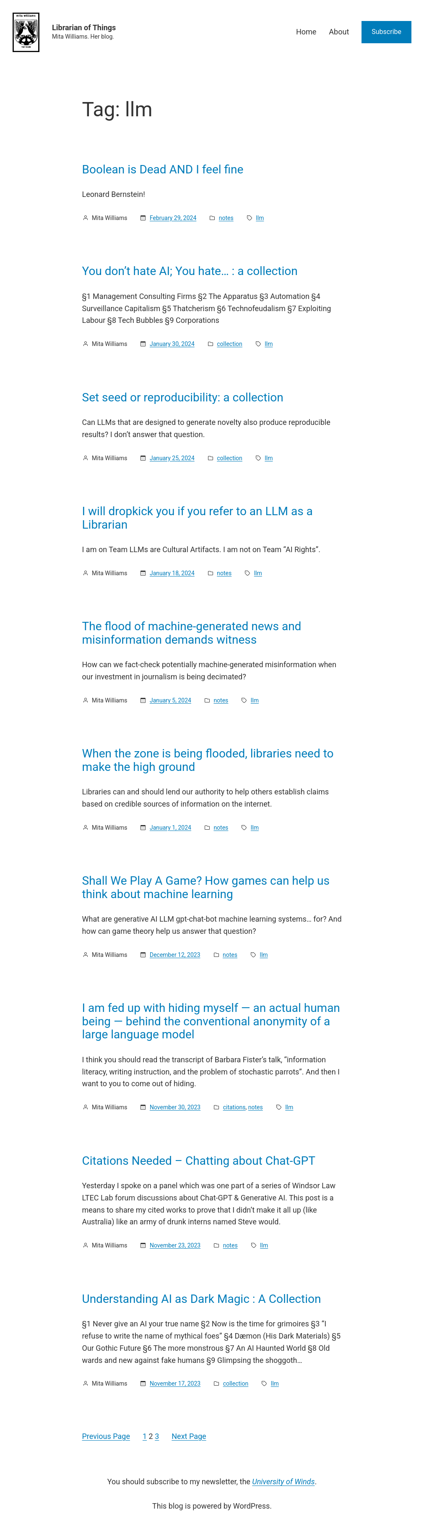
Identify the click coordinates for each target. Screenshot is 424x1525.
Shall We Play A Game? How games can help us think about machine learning (206, 887)
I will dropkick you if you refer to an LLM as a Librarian (197, 518)
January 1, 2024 (170, 827)
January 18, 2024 (172, 573)
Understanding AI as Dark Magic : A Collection (201, 1299)
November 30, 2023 (175, 1107)
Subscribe (386, 32)
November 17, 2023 (175, 1383)
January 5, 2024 (170, 700)
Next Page (189, 1436)
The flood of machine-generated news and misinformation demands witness (192, 633)
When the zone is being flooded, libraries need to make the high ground (208, 760)
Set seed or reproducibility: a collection (183, 397)
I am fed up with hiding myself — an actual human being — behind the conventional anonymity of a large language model (211, 1021)
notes (226, 218)
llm (260, 218)
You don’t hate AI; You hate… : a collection (190, 271)
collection (229, 344)
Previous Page (106, 1436)
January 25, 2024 (172, 458)
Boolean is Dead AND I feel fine (163, 169)
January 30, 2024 (172, 344)
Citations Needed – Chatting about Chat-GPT (198, 1161)
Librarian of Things (84, 27)
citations (234, 1107)
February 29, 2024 (173, 218)
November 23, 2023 (175, 1245)
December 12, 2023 (175, 954)
